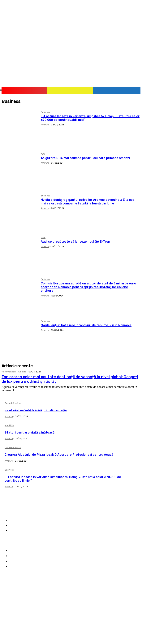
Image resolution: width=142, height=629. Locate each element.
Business (45, 112)
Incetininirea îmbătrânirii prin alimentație (36, 410)
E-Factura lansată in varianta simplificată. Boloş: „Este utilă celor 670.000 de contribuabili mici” (63, 478)
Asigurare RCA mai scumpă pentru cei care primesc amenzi (85, 158)
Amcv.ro (45, 125)
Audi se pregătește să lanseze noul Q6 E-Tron (75, 241)
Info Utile (9, 425)
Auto (43, 154)
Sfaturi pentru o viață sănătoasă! (30, 432)
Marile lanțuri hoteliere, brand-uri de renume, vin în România (86, 325)
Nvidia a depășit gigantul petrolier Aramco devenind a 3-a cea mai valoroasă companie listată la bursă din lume (88, 201)
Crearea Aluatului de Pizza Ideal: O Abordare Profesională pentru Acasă (59, 454)
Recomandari (9, 372)
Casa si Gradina (13, 403)
